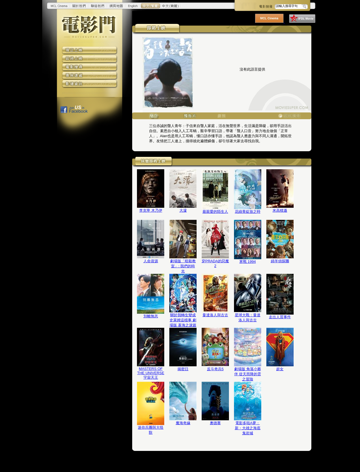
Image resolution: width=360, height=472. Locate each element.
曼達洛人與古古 (215, 315)
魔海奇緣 (183, 423)
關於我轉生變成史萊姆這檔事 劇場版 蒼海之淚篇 (183, 320)
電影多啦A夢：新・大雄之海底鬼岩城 (247, 428)
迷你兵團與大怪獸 (150, 430)
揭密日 (182, 369)
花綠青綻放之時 (247, 211)
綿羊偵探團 (280, 261)
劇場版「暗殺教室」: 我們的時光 (183, 266)
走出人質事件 (280, 317)
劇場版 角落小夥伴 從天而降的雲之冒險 (247, 374)
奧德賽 (215, 423)
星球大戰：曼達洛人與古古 (247, 317)
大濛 (183, 210)
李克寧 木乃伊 (150, 210)
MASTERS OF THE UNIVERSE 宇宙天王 (150, 373)
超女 (280, 369)
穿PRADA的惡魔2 (215, 263)
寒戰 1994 (247, 261)
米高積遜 (280, 210)
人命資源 (150, 261)
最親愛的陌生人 (215, 211)
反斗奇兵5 (215, 369)
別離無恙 (150, 316)
